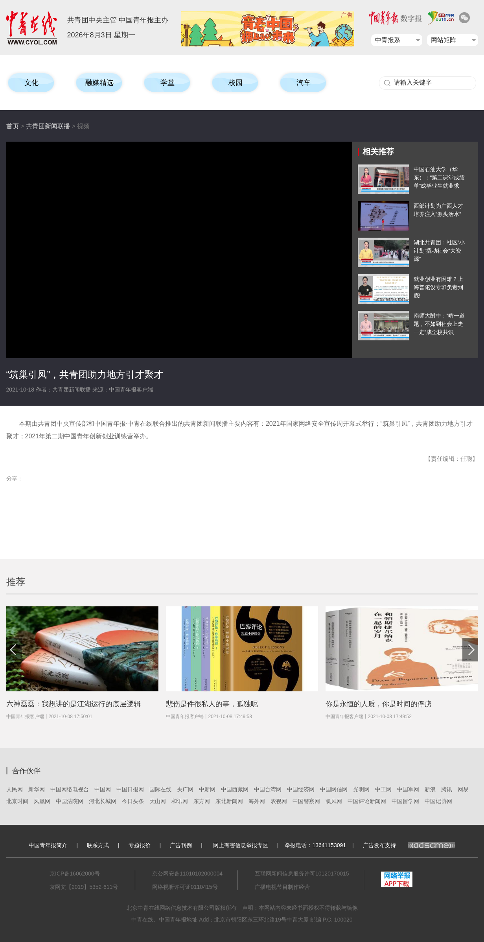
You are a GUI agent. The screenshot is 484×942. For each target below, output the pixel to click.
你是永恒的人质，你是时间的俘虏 (379, 704)
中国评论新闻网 (367, 801)
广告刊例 (181, 845)
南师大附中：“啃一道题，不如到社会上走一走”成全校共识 (439, 323)
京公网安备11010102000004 (187, 873)
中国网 (102, 789)
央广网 (185, 789)
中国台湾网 (268, 789)
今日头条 (133, 801)
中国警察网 (306, 801)
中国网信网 (334, 789)
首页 (12, 126)
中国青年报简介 (48, 845)
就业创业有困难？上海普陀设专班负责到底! (438, 287)
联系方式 (98, 845)
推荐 (15, 581)
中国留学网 (405, 801)
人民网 (14, 789)
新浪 (430, 789)
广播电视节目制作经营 (282, 887)
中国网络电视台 (69, 789)
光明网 (361, 789)
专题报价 (140, 845)
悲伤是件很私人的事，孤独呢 (212, 704)
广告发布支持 (409, 845)
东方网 (201, 801)
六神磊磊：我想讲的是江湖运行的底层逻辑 (73, 704)
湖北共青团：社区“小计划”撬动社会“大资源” (439, 250)
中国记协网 (438, 801)
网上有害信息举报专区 (240, 845)
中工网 (383, 789)
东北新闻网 (229, 801)
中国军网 (408, 789)
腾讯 (446, 789)
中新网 (207, 789)
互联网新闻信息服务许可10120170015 (302, 873)
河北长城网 (102, 801)
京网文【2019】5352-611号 (84, 887)
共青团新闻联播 (48, 126)
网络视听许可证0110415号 (185, 887)
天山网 (157, 801)
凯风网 (334, 801)
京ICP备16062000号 (75, 873)
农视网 (279, 801)
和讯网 (179, 801)
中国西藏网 (234, 789)
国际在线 (160, 789)
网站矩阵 (443, 40)
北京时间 (17, 801)
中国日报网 (130, 789)
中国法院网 (69, 801)
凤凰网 (42, 801)
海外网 (256, 801)
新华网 (36, 789)
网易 (463, 789)
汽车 (303, 83)
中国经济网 (301, 789)
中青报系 (387, 40)
